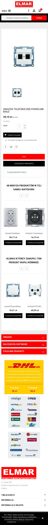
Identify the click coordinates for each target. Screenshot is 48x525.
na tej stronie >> (24, 522)
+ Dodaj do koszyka (13, 243)
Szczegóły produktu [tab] (24, 164)
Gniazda (7, 337)
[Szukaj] (24, 17)
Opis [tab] (24, 157)
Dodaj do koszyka (12, 135)
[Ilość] (20, 126)
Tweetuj (11, 147)
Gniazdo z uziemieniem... (35, 233)
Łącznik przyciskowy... (13, 306)
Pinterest (16, 147)
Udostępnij (5, 147)
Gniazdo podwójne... (13, 233)
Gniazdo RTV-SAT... (35, 306)
